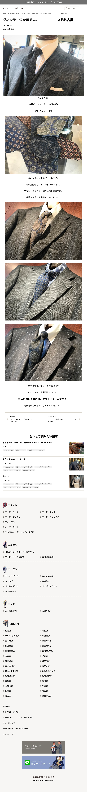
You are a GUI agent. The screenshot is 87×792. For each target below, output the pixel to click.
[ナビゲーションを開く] (82, 8)
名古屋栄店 (9, 676)
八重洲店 (45, 635)
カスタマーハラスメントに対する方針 (18, 717)
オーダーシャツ (47, 511)
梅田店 (44, 681)
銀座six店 (8, 645)
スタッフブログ (11, 576)
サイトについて (9, 723)
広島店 (44, 691)
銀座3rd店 (45, 640)
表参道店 (8, 660)
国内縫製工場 (47, 556)
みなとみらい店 (47, 671)
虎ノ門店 (8, 640)
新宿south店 (46, 650)
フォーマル (9, 522)
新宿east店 (9, 650)
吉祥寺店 (45, 665)
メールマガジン (11, 586)
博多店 (7, 696)
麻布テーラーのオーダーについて (18, 551)
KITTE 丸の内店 (11, 635)
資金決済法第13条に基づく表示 (15, 728)
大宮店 (44, 630)
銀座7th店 (45, 645)
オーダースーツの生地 (13, 556)
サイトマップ (8, 734)
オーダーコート (11, 527)
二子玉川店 (9, 665)
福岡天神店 (46, 696)
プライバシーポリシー (12, 712)
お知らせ (45, 581)
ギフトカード (10, 591)
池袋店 (44, 655)
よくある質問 (10, 611)
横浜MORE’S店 (10, 671)
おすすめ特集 (47, 576)
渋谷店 (7, 655)
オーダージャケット (12, 516)
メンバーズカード (48, 586)
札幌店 (7, 630)
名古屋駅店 (46, 676)
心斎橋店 (8, 686)
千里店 (44, 686)
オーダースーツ (10, 511)
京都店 (7, 681)
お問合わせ (46, 611)
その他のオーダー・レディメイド (18, 532)
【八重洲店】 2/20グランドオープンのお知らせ (43, 2)
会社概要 (6, 706)
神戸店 (7, 691)
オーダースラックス (49, 516)
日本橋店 (45, 660)
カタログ (8, 581)
